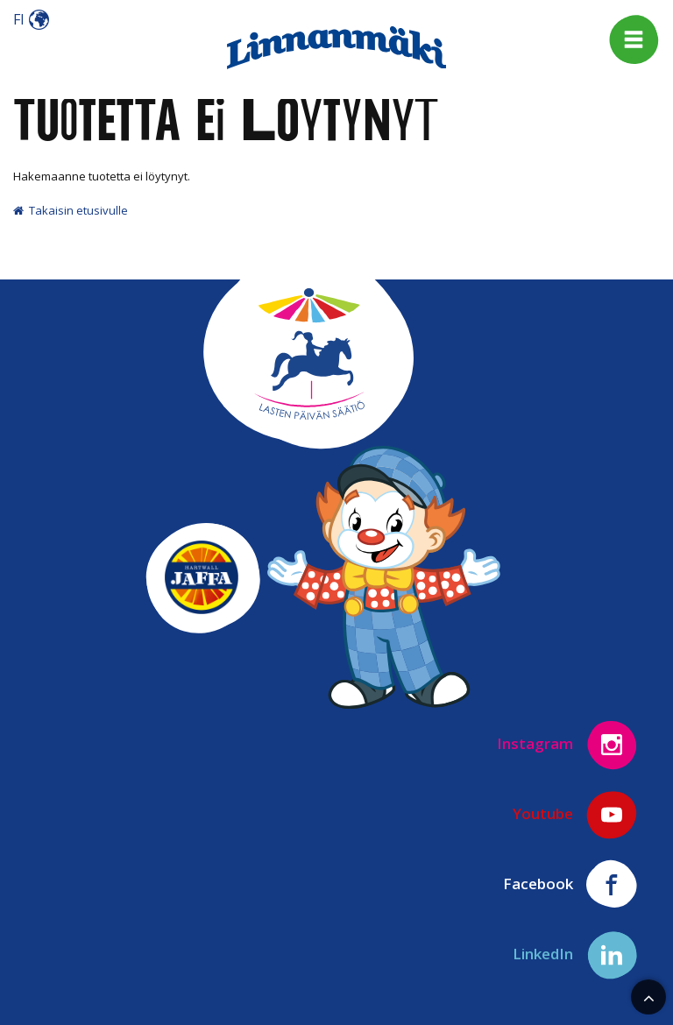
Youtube (575, 814)
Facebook (570, 885)
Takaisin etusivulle (70, 210)
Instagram (567, 744)
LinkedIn (575, 955)
